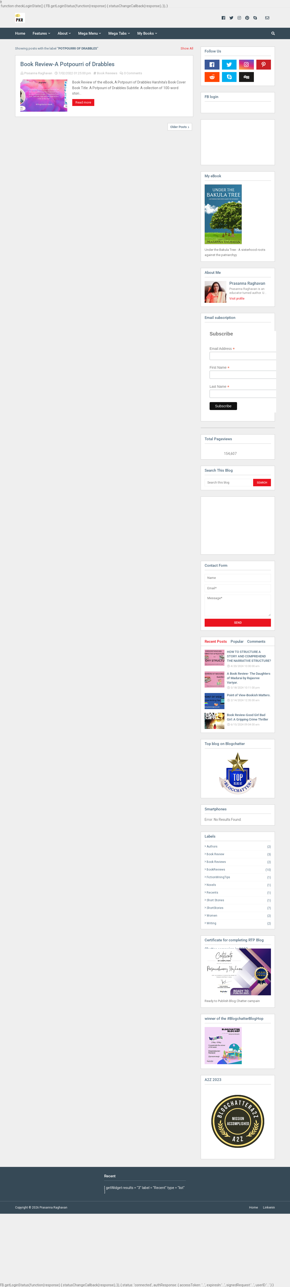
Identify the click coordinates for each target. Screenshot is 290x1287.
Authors (239, 847)
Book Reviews (107, 73)
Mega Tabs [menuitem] (117, 33)
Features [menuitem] (40, 33)
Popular (237, 641)
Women (239, 916)
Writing (239, 923)
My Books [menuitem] (145, 33)
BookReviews (239, 870)
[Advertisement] (229, 525)
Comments (256, 641)
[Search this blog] (228, 482)
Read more (83, 102)
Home (253, 1207)
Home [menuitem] (20, 33)
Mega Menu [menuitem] (88, 33)
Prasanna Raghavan (38, 73)
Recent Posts (216, 641)
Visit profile (236, 298)
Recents (239, 893)
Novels (239, 885)
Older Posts (178, 127)
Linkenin (269, 1207)
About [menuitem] (63, 33)
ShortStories (239, 908)
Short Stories (239, 900)
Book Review (239, 854)
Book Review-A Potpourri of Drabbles (67, 64)
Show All (187, 48)
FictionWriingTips (239, 877)
